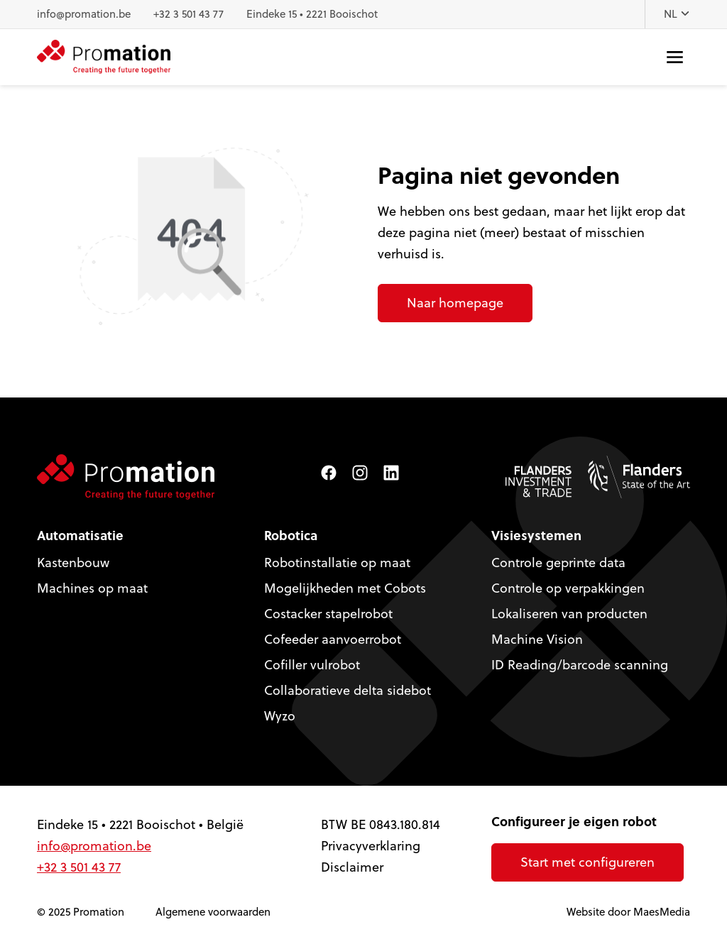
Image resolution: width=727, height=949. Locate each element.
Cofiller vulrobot (312, 665)
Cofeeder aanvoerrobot (332, 639)
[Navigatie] (675, 57)
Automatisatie (80, 535)
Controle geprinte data (558, 562)
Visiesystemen (536, 535)
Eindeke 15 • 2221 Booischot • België (140, 824)
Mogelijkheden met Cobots (345, 588)
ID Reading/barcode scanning (579, 665)
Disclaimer (352, 867)
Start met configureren (587, 862)
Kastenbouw (73, 562)
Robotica (290, 535)
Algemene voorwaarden (212, 911)
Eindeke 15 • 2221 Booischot (312, 13)
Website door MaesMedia (628, 911)
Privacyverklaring (370, 846)
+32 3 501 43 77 (188, 13)
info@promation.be (84, 13)
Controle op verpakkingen (568, 588)
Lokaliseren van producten (569, 613)
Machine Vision (537, 639)
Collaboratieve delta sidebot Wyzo (347, 703)
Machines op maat (92, 588)
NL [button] (677, 13)
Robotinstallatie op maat (337, 562)
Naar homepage (455, 303)
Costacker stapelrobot (328, 613)
